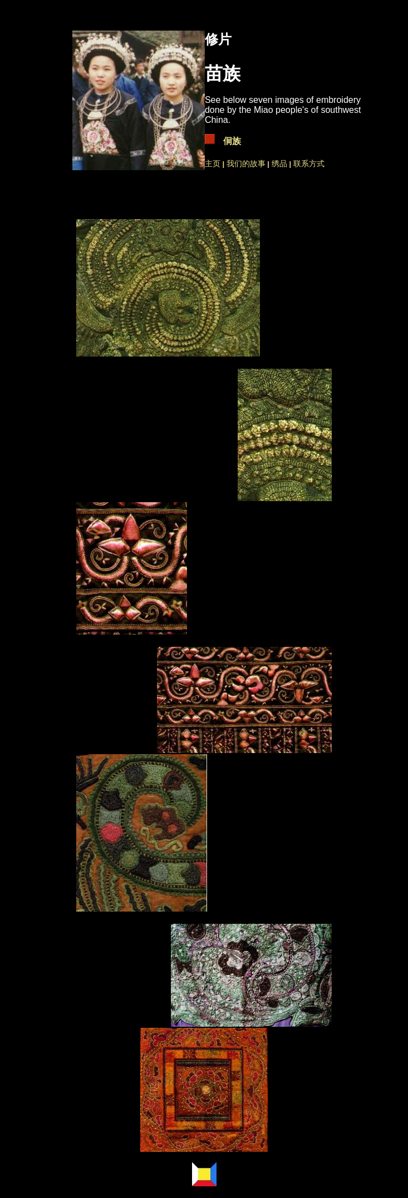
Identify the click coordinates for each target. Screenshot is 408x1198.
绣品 (280, 163)
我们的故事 (246, 163)
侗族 (232, 141)
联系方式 (309, 163)
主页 (212, 163)
